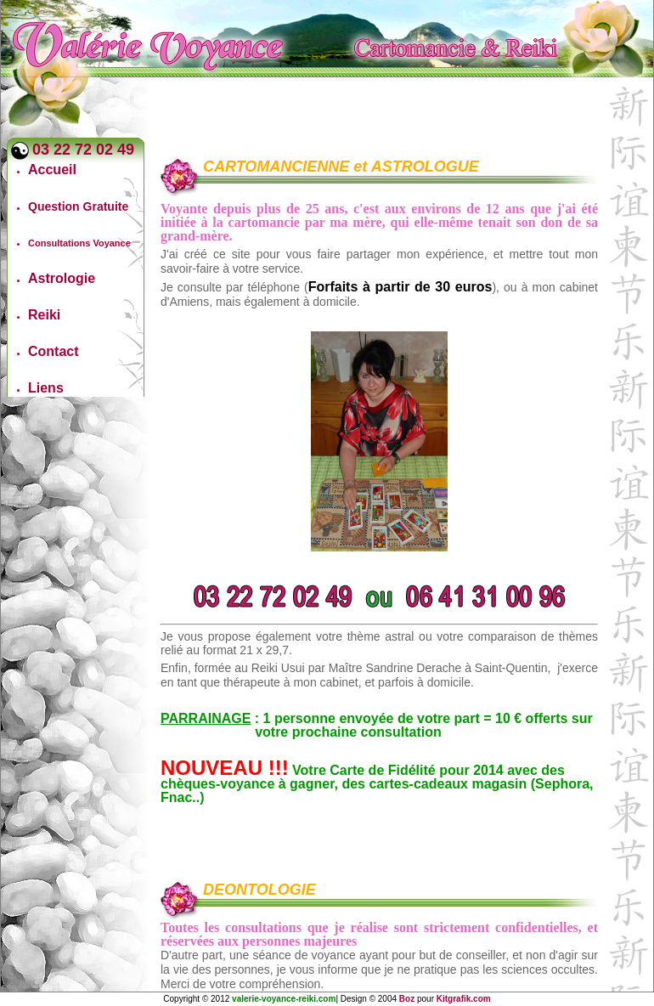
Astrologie (61, 278)
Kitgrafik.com (464, 998)
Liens (46, 388)
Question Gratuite (78, 206)
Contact (53, 351)
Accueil (52, 169)
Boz (406, 998)
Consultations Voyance (79, 243)
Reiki (44, 315)
